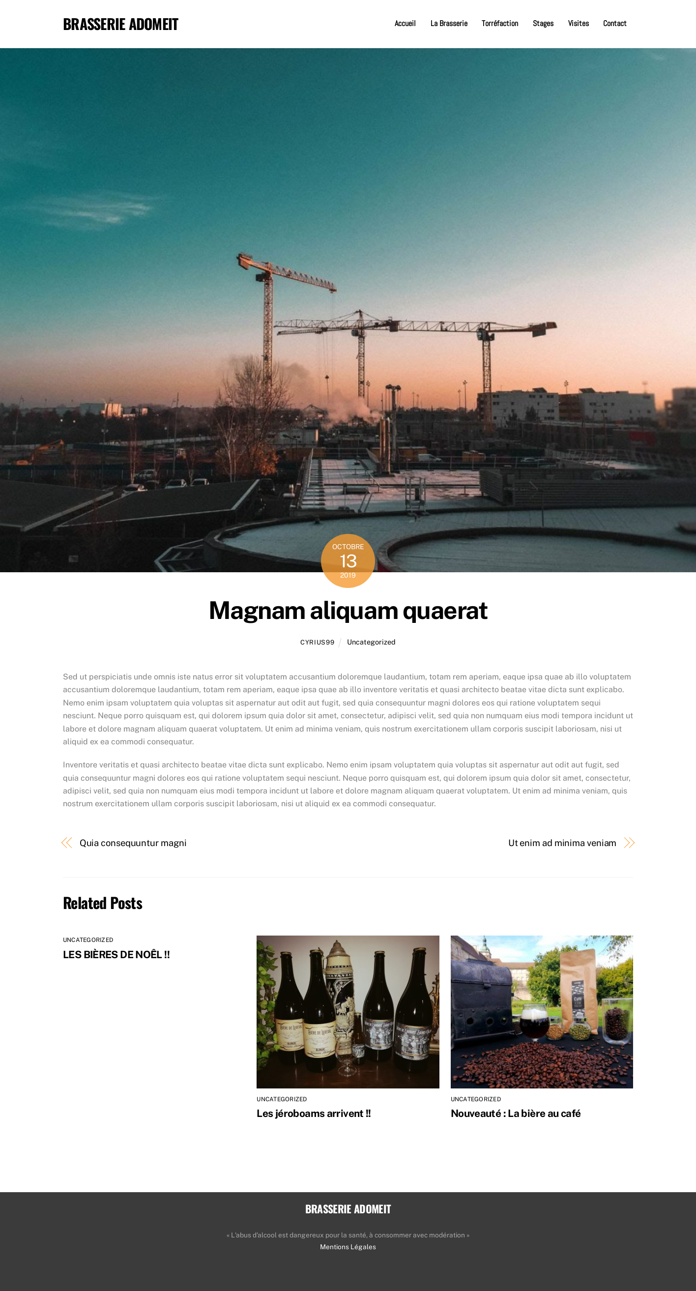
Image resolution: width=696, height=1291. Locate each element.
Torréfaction (500, 23)
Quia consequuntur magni (133, 843)
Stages (543, 23)
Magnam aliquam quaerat (348, 610)
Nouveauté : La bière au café (516, 1113)
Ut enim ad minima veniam (562, 843)
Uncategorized (371, 642)
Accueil (405, 23)
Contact (615, 23)
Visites (578, 23)
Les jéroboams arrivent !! (314, 1113)
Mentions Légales (348, 1247)
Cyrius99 (317, 642)
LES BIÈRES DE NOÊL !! (116, 954)
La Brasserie (449, 23)
